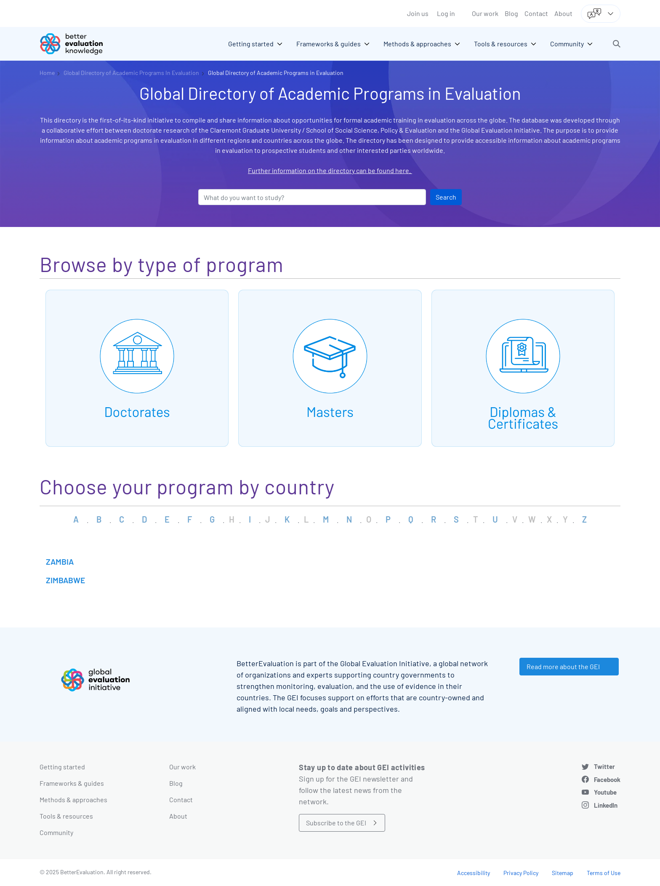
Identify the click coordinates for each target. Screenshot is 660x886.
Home (47, 72)
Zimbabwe (65, 580)
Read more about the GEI (563, 666)
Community (56, 832)
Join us (417, 13)
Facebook (607, 779)
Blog (511, 13)
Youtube (605, 792)
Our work (485, 13)
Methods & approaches (73, 799)
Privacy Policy (520, 872)
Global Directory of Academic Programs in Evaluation (275, 72)
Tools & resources (66, 816)
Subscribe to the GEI (336, 823)
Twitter (604, 766)
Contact (536, 13)
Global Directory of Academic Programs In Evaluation (131, 72)
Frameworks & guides (72, 783)
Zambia (60, 561)
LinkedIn (605, 805)
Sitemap (562, 872)
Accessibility (473, 872)
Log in (446, 13)
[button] (616, 44)
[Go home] (77, 43)
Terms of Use (603, 872)
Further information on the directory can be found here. (330, 170)
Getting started (62, 767)
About (563, 13)
